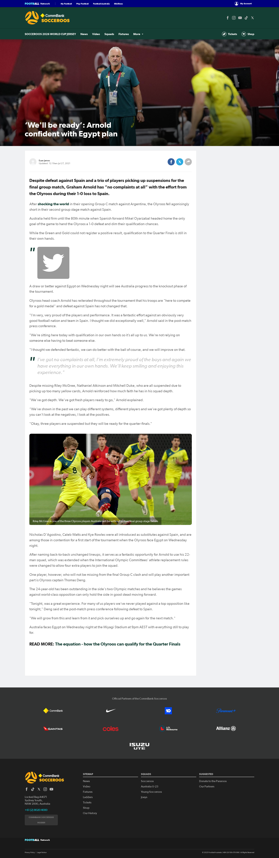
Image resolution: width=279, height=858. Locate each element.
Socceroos (147, 781)
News (84, 34)
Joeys (144, 797)
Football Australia (101, 3)
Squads (109, 34)
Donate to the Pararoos (213, 781)
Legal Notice (41, 852)
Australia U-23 (149, 786)
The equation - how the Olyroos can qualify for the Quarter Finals (117, 644)
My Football (66, 3)
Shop (247, 34)
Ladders (88, 797)
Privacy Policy (30, 852)
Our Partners (206, 786)
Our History (90, 813)
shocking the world (53, 204)
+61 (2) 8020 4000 (36, 810)
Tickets (229, 34)
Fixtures (124, 34)
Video (96, 34)
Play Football (82, 3)
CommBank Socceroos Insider (41, 820)
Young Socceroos (151, 791)
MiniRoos (118, 3)
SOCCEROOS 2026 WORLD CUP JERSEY (50, 34)
